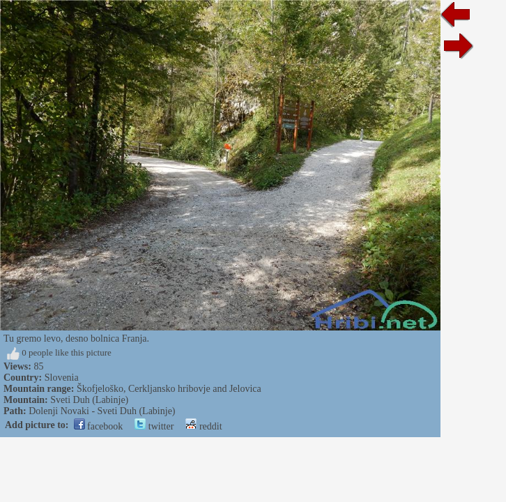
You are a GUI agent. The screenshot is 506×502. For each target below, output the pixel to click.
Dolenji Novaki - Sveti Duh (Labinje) (102, 411)
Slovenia (62, 377)
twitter (154, 426)
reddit (203, 426)
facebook (98, 426)
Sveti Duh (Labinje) (89, 400)
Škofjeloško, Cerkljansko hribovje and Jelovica (169, 388)
